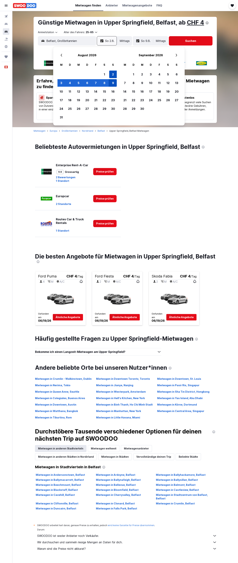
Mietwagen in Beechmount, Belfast (58, 484)
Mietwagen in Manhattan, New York (118, 411)
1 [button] (104, 74)
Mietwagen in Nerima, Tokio (52, 385)
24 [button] (61, 109)
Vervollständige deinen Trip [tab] (153, 456)
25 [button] (70, 109)
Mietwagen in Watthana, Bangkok (56, 411)
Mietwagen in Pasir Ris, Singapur (178, 385)
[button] (6, 5)
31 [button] (61, 117)
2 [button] (113, 74)
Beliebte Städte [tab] (188, 456)
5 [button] (78, 83)
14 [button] (95, 91)
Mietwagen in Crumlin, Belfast (175, 503)
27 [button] (87, 109)
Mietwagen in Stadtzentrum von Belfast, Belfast (182, 496)
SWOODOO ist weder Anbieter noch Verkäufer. (127, 536)
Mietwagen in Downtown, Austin (55, 404)
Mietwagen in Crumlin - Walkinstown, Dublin (63, 378)
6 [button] (87, 83)
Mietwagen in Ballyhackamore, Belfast (180, 474)
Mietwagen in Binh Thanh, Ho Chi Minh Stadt (124, 404)
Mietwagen (39, 131)
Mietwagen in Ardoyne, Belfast (115, 474)
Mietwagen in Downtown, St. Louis (179, 378)
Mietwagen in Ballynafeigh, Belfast (118, 479)
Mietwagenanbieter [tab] (136, 448)
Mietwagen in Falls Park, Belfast (116, 508)
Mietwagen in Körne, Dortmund (177, 404)
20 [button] (87, 100)
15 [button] (104, 91)
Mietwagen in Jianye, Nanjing (114, 385)
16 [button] (113, 91)
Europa (53, 131)
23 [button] (113, 100)
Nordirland (87, 131)
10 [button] (61, 91)
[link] (105, 171)
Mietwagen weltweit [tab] (103, 448)
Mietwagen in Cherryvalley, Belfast (118, 494)
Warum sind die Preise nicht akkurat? (127, 549)
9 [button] (113, 83)
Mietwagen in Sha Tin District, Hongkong (183, 391)
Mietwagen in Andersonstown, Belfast (60, 474)
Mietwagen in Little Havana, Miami (118, 417)
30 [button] (113, 109)
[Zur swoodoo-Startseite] (24, 5)
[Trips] (6, 56)
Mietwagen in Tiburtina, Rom (53, 417)
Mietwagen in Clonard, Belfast (115, 503)
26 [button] (78, 109)
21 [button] (95, 100)
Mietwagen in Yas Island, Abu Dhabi (180, 398)
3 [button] (61, 83)
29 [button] (104, 109)
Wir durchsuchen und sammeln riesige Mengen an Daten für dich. (127, 542)
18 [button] (69, 100)
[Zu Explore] (6, 46)
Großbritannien (70, 131)
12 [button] (78, 91)
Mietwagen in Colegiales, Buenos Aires (60, 398)
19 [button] (78, 100)
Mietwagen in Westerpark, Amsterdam (121, 391)
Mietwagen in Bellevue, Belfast (116, 484)
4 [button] (70, 83)
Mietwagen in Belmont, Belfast (175, 484)
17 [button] (61, 100)
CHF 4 (195, 22)
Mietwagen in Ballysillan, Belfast (177, 479)
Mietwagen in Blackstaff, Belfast (57, 489)
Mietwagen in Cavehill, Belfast (55, 494)
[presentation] (207, 23)
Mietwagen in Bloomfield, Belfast (117, 489)
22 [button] (104, 100)
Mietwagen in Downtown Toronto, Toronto (123, 378)
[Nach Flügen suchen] (6, 16)
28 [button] (96, 109)
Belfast (101, 131)
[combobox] (48, 32)
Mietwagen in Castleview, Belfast (177, 489)
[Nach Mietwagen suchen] (6, 31)
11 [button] (70, 91)
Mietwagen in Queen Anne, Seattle (57, 391)
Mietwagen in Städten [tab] (115, 456)
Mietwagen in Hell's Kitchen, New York (120, 398)
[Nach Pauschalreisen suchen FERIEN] (6, 39)
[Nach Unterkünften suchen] (6, 24)
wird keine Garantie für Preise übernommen (131, 525)
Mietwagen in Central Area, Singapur (180, 411)
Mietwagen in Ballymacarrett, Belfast (60, 479)
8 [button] (104, 83)
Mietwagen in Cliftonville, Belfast (57, 503)
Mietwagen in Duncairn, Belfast (56, 508)
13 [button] (87, 91)
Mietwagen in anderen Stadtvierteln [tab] (60, 448)
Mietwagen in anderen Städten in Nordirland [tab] (66, 456)
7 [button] (96, 83)
